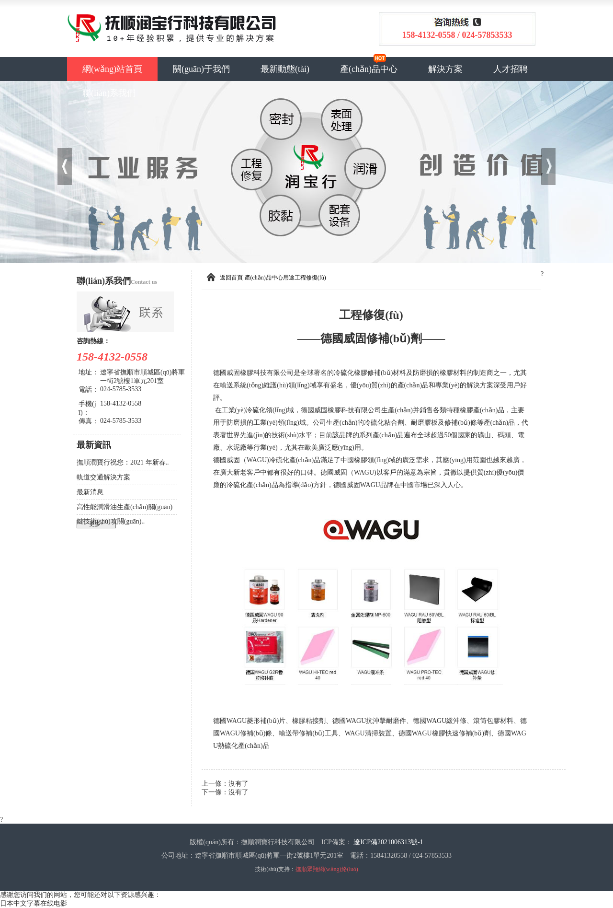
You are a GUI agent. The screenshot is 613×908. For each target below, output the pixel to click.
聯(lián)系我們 (109, 93)
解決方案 (445, 69)
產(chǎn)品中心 (368, 69)
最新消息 (90, 492)
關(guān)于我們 (201, 69)
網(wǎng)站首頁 (112, 69)
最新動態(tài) (285, 69)
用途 (289, 277)
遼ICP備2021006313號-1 (388, 842)
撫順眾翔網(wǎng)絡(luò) (326, 869)
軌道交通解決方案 (103, 477)
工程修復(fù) (310, 277)
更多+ (96, 524)
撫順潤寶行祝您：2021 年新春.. (123, 462)
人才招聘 (510, 69)
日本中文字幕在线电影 (33, 903)
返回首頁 (231, 277)
